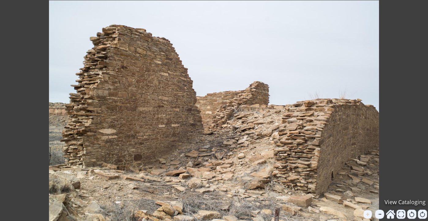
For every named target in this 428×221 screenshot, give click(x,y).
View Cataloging (405, 202)
